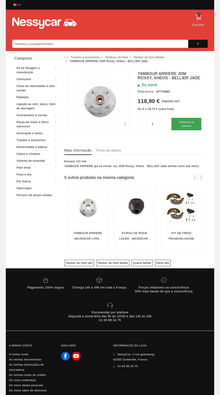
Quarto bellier (142, 262)
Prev (195, 177)
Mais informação (78, 150)
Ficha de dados (108, 150)
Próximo (201, 177)
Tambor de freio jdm (79, 262)
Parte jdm (162, 262)
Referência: (146, 91)
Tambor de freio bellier (113, 262)
